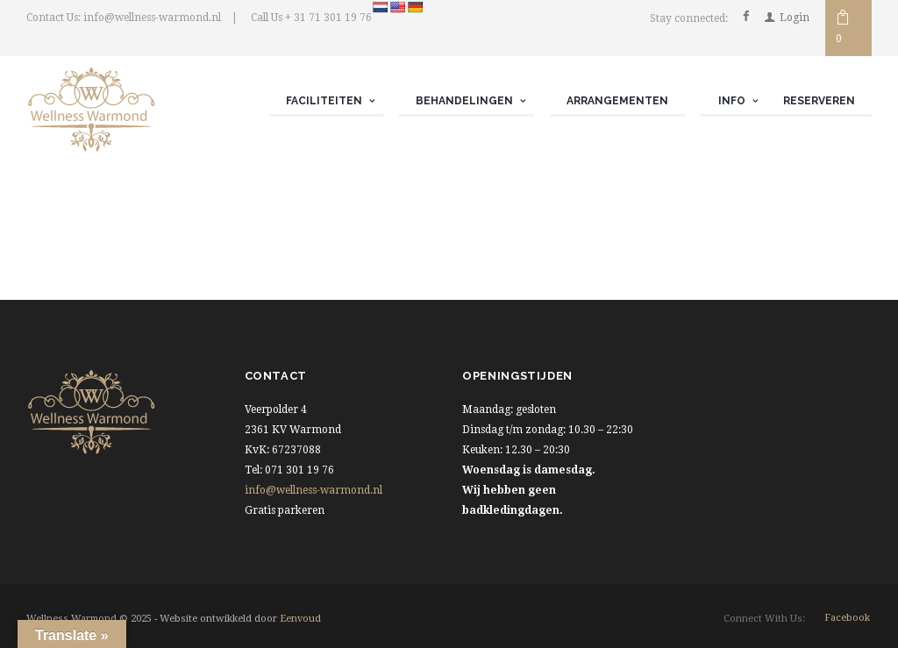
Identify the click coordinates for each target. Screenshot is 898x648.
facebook (847, 617)
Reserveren (819, 101)
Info (731, 101)
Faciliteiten (324, 101)
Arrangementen (617, 101)
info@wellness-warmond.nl (313, 490)
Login (794, 17)
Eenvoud (300, 618)
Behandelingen (464, 101)
